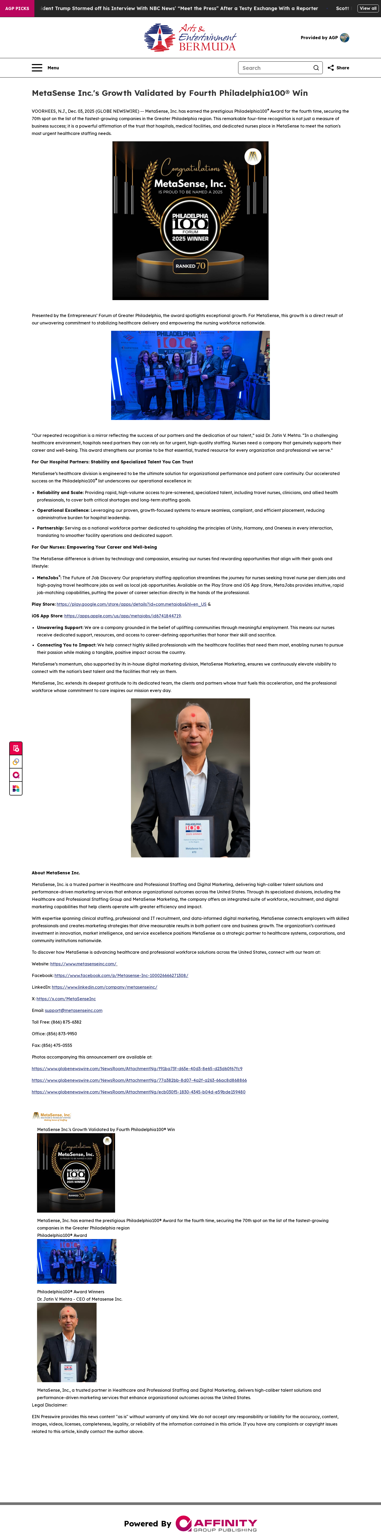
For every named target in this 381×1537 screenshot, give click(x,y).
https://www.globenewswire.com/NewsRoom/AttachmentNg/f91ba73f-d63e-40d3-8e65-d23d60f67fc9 (137, 1068)
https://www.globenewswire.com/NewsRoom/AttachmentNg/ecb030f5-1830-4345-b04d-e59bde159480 (139, 1092)
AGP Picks (17, 8)
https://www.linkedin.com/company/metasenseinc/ (104, 987)
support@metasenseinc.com (73, 1010)
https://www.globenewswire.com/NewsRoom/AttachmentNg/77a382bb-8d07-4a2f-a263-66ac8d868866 (139, 1080)
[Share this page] (338, 67)
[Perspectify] (16, 761)
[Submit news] (16, 748)
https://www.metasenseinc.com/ (83, 963)
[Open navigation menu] (45, 67)
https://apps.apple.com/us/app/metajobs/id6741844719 (122, 615)
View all (368, 8)
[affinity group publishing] (16, 775)
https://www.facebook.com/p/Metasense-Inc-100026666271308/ (121, 975)
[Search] (274, 68)
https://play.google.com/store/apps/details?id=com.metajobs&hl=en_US (132, 604)
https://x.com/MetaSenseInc (66, 998)
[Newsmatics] (16, 788)
